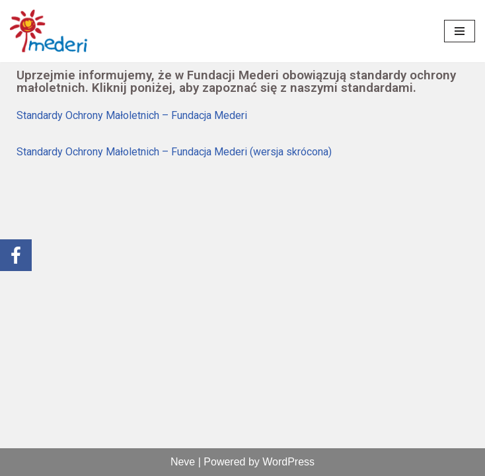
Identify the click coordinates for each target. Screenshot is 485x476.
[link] (49, 31)
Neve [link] (182, 461)
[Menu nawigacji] (459, 31)
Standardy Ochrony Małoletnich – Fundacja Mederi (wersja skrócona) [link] (174, 151)
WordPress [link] (288, 461)
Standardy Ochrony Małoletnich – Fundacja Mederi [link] (132, 115)
